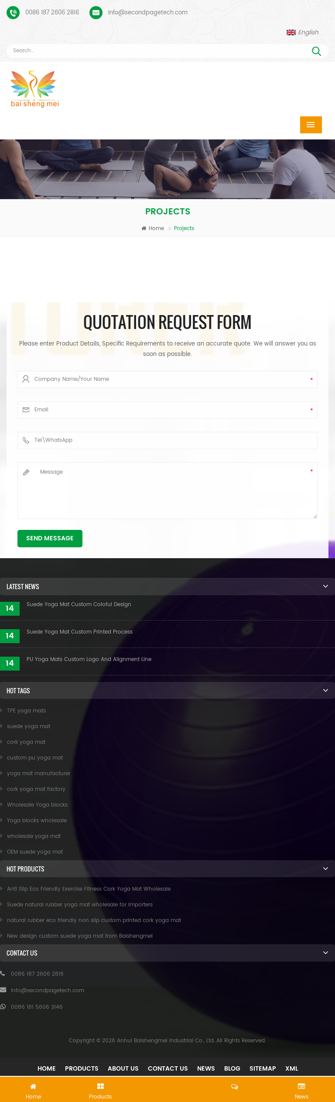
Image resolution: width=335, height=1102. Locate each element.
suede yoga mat (28, 726)
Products (82, 1069)
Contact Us (168, 1069)
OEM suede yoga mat (35, 852)
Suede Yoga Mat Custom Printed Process (80, 632)
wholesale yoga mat (34, 836)
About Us (123, 1069)
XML (291, 1069)
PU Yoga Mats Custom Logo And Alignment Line (89, 659)
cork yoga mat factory (36, 789)
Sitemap (263, 1069)
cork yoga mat (26, 742)
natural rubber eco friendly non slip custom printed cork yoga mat (94, 920)
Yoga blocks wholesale (37, 821)
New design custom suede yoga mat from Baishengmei (80, 936)
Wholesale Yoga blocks (37, 805)
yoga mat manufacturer (38, 774)
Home (152, 228)
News (206, 1069)
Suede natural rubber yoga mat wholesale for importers (80, 905)
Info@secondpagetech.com (148, 12)
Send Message (50, 538)
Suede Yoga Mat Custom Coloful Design (79, 604)
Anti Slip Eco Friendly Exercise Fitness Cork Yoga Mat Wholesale (89, 889)
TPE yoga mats (26, 711)
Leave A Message (167, 1088)
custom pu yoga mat (35, 758)
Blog (232, 1069)
